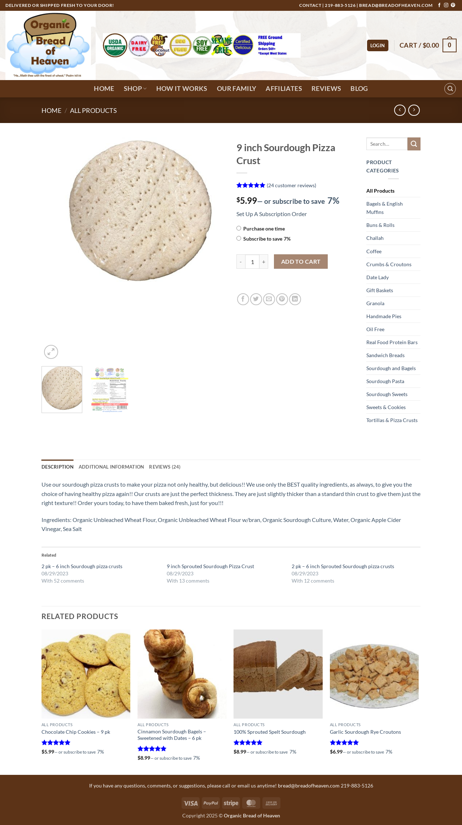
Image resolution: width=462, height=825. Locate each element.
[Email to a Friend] (269, 299)
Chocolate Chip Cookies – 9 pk (76, 732)
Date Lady (377, 277)
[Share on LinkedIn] (295, 299)
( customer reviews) (291, 185)
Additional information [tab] (111, 467)
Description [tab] (58, 467)
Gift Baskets (379, 290)
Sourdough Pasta (385, 381)
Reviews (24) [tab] (164, 467)
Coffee (374, 251)
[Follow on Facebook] (439, 5)
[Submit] (413, 143)
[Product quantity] (252, 261)
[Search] (450, 89)
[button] (377, 46)
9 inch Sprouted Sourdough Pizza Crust (210, 566)
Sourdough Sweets (386, 394)
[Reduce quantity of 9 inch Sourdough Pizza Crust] (240, 261)
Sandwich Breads (385, 355)
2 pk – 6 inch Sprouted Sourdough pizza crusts (343, 566)
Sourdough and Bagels (391, 368)
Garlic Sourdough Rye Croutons (365, 732)
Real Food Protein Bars (392, 342)
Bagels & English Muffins (384, 208)
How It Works (182, 88)
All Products (93, 110)
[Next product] (399, 110)
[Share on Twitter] (256, 299)
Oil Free (375, 329)
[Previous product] (413, 110)
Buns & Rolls (380, 225)
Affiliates (284, 88)
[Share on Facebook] (243, 299)
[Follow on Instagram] (446, 5)
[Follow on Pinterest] (453, 5)
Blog (359, 88)
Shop (135, 88)
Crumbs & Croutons (388, 264)
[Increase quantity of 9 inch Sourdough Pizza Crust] (264, 261)
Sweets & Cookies (386, 407)
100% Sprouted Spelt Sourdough (270, 732)
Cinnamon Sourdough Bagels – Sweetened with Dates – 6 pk (172, 734)
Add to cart (301, 261)
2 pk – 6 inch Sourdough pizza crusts (82, 566)
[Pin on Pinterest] (282, 299)
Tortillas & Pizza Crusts (392, 420)
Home (104, 88)
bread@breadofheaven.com (396, 5)
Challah (375, 238)
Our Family (237, 88)
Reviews (326, 88)
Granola (375, 303)
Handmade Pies (383, 316)
